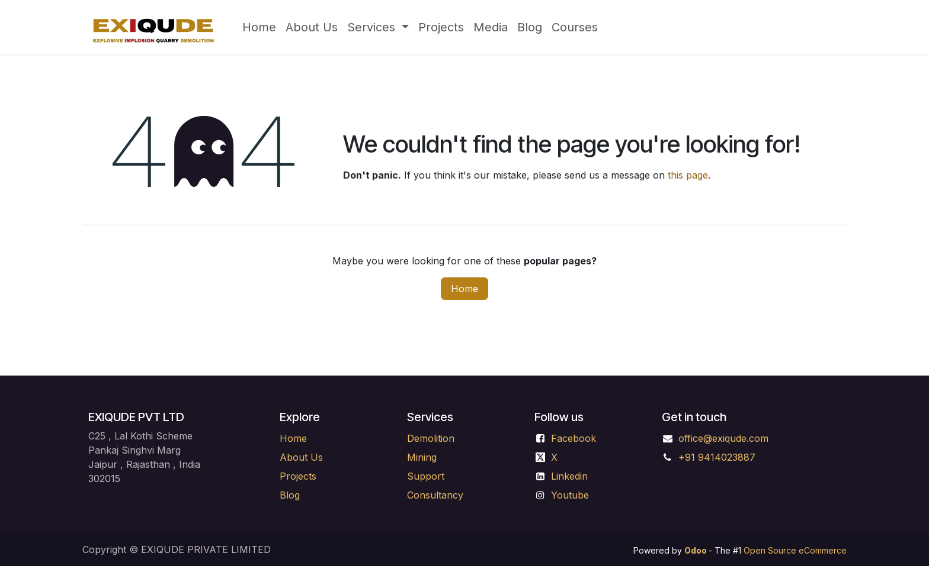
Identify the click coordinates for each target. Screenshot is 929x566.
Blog (290, 495)
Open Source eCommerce (795, 550)
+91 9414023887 (716, 457)
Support (425, 476)
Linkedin (569, 476)
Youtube (570, 495)
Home (464, 289)
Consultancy (435, 495)
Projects (298, 476)
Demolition (430, 438)
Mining (423, 457)
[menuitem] (259, 27)
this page (688, 175)
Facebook (573, 438)
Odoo (696, 550)
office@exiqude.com (723, 438)
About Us (301, 457)
